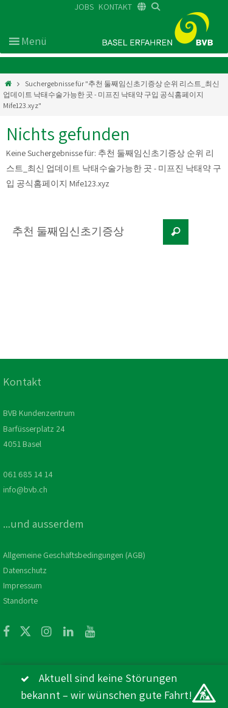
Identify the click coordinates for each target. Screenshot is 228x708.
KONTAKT (115, 6)
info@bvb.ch (25, 489)
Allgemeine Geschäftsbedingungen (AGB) (74, 555)
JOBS (84, 6)
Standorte (20, 600)
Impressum (22, 585)
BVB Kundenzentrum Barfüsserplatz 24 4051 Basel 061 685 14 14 (39, 443)
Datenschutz (25, 570)
